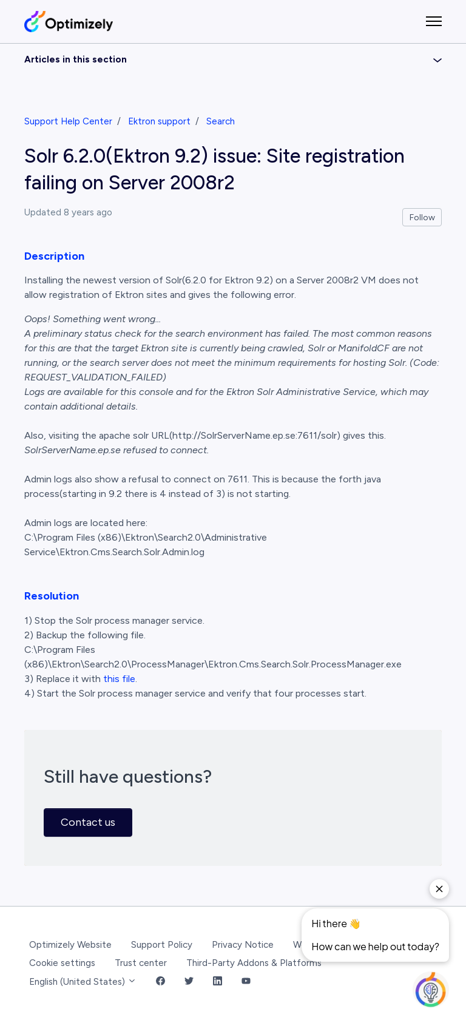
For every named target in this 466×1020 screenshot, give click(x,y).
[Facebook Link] (160, 982)
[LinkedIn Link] (217, 982)
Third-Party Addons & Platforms (254, 963)
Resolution (51, 596)
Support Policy (161, 944)
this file (119, 678)
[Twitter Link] (189, 982)
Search (220, 121)
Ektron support (159, 121)
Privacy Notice (243, 944)
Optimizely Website (70, 944)
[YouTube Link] (246, 982)
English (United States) (83, 981)
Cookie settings (62, 963)
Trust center (141, 963)
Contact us (88, 822)
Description (54, 256)
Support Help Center (68, 121)
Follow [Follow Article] (422, 217)
